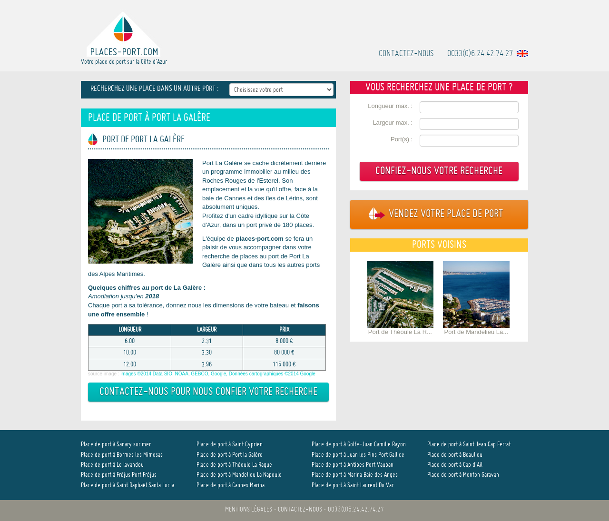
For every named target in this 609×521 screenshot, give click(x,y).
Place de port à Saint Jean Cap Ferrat (469, 445)
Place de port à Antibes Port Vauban (352, 465)
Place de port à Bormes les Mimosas (122, 455)
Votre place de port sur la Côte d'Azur (124, 37)
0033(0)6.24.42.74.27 (480, 54)
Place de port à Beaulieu (454, 455)
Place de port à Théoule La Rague (234, 465)
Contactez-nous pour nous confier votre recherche (208, 392)
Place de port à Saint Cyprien (229, 445)
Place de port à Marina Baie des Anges (355, 475)
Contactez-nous (406, 54)
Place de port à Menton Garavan (463, 475)
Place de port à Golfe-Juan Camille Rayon (359, 445)
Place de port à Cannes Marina (230, 485)
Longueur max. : (390, 105)
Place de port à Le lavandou (112, 465)
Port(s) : (402, 139)
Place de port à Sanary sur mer (116, 445)
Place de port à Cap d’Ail (454, 465)
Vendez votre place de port (431, 214)
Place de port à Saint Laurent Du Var (352, 485)
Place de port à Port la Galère (229, 455)
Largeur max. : (393, 122)
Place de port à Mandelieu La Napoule (239, 475)
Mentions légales (248, 510)
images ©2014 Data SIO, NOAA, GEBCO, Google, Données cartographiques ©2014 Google (217, 373)
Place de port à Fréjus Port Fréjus (119, 475)
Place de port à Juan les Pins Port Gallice (358, 455)
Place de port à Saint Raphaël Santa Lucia (127, 485)
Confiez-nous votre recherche (438, 172)
